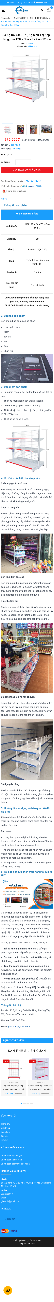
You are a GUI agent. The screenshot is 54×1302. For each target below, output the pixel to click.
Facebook (10, 1222)
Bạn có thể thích (13, 1040)
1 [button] (21, 1106)
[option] (27, 78)
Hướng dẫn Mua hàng (14, 191)
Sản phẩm (5, 1135)
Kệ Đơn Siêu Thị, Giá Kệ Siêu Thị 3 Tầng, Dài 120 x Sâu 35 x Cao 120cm (40, 1092)
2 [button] (24, 1106)
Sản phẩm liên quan (27, 1051)
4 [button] (31, 1106)
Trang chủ (5, 1127)
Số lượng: (5, 162)
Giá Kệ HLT (13, 1086)
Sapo (33, 1247)
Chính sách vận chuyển (11, 1159)
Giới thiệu (5, 1131)
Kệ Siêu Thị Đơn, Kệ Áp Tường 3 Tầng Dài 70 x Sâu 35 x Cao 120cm (13, 1092)
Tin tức (4, 1139)
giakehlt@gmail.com (19, 1026)
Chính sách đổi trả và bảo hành (15, 1167)
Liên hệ (4, 1143)
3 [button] (27, 1106)
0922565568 (32, 181)
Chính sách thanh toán (11, 1163)
